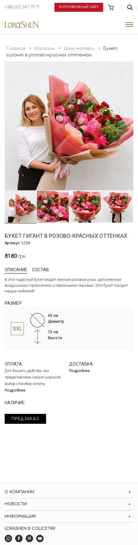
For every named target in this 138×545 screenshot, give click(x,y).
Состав (40, 269)
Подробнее (15, 390)
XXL (17, 329)
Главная (15, 48)
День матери (78, 48)
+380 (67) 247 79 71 (22, 7)
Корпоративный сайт (78, 7)
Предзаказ (25, 419)
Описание (16, 269)
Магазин (44, 48)
